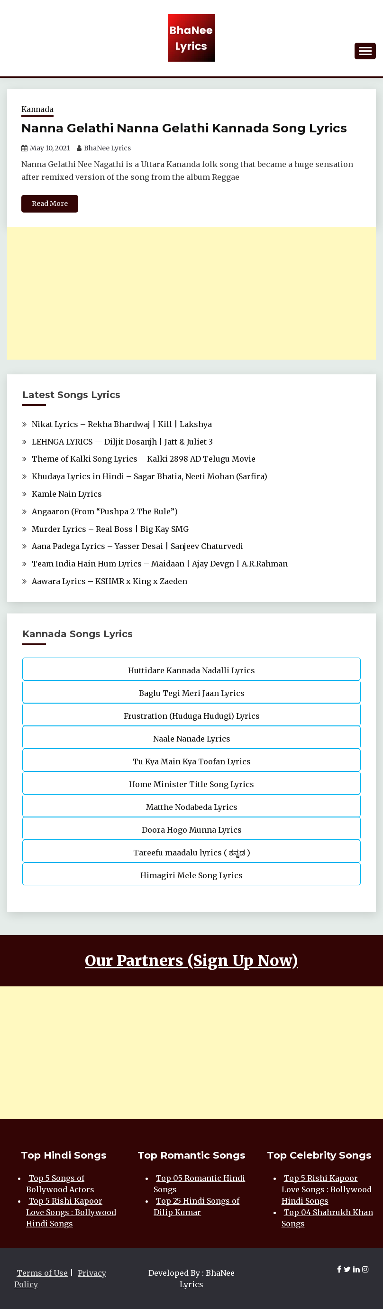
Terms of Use (42, 1273)
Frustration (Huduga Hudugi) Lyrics (192, 716)
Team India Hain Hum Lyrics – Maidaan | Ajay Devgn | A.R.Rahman (160, 563)
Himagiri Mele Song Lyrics (191, 875)
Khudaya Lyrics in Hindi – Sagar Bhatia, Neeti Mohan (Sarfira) (149, 476)
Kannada (37, 109)
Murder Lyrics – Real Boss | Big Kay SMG (110, 529)
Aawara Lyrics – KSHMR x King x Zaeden (109, 581)
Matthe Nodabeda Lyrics (191, 807)
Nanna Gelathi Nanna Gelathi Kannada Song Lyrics (184, 128)
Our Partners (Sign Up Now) (191, 960)
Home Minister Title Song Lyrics (191, 784)
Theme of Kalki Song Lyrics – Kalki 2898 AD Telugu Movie (143, 459)
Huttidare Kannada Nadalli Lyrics (191, 670)
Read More (50, 203)
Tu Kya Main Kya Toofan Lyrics (192, 761)
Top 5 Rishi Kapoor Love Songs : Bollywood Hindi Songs (71, 1212)
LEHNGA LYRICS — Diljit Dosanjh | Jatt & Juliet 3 (122, 441)
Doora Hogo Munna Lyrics (192, 830)
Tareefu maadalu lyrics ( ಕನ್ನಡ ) (191, 852)
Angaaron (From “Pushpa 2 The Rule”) (105, 511)
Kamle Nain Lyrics (67, 494)
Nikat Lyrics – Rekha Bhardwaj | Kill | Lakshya (122, 424)
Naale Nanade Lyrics (191, 738)
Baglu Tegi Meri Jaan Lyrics (192, 693)
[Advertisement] (191, 293)
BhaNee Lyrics (107, 148)
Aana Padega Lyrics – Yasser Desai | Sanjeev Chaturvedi (137, 546)
